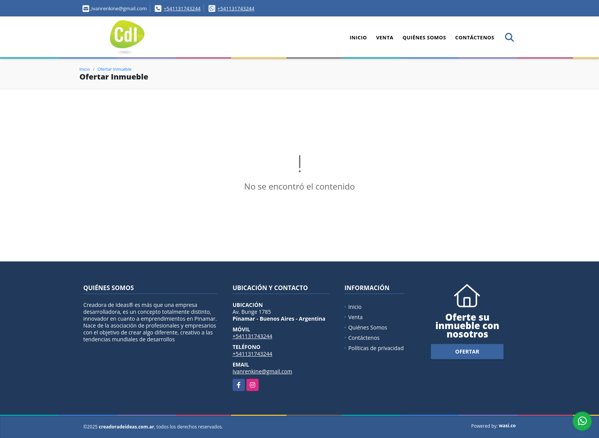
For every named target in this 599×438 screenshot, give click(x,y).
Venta (384, 37)
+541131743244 (182, 8)
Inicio (358, 37)
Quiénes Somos (424, 37)
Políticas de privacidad (376, 348)
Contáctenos (474, 37)
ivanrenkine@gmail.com (262, 371)
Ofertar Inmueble (114, 69)
